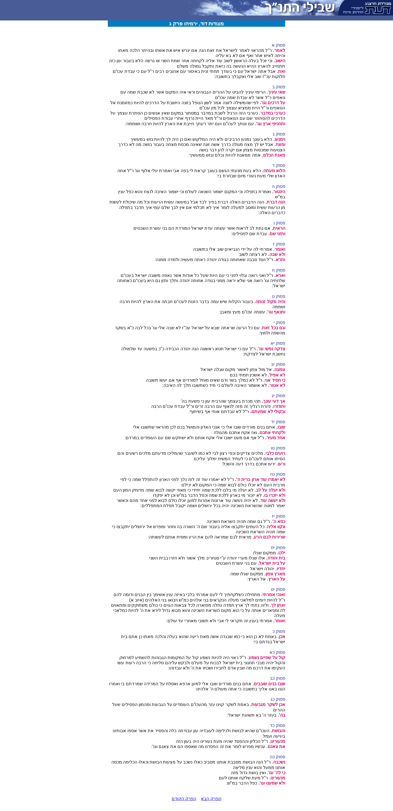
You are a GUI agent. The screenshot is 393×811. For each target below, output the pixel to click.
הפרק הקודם (184, 798)
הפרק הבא (211, 798)
